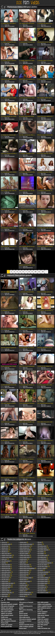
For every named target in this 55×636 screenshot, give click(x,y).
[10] (6, 548)
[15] (5, 562)
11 (39, 271)
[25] (44, 581)
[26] (6, 549)
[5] (7, 568)
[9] (43, 579)
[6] (7, 544)
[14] (7, 572)
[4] (5, 542)
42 (43, 271)
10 (35, 271)
